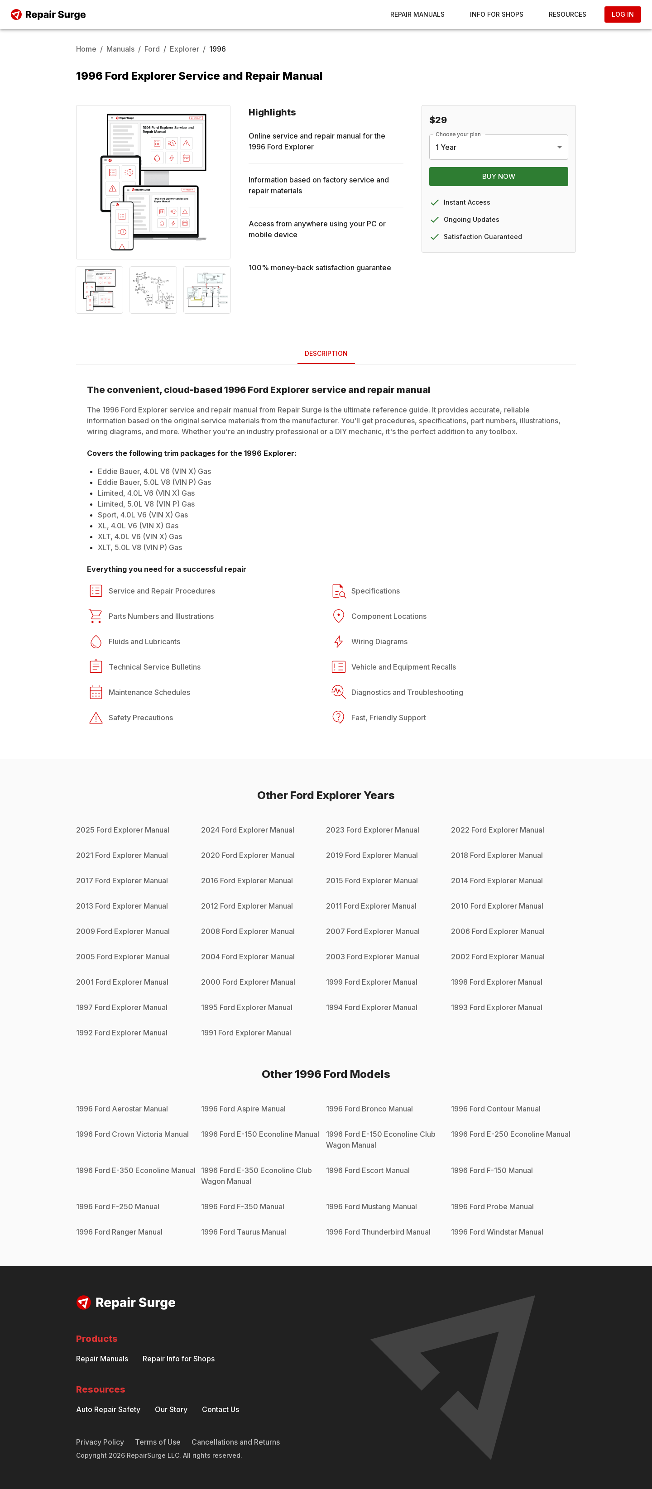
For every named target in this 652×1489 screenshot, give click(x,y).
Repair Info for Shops (179, 1358)
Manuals (120, 48)
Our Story (171, 1409)
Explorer (184, 48)
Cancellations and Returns (236, 1441)
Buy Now (498, 176)
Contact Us (220, 1409)
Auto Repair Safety (108, 1409)
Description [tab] (326, 353)
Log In (623, 14)
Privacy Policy (100, 1441)
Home (86, 48)
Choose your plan (458, 134)
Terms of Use (158, 1441)
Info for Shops (496, 14)
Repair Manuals (417, 14)
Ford (152, 48)
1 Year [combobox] (446, 147)
